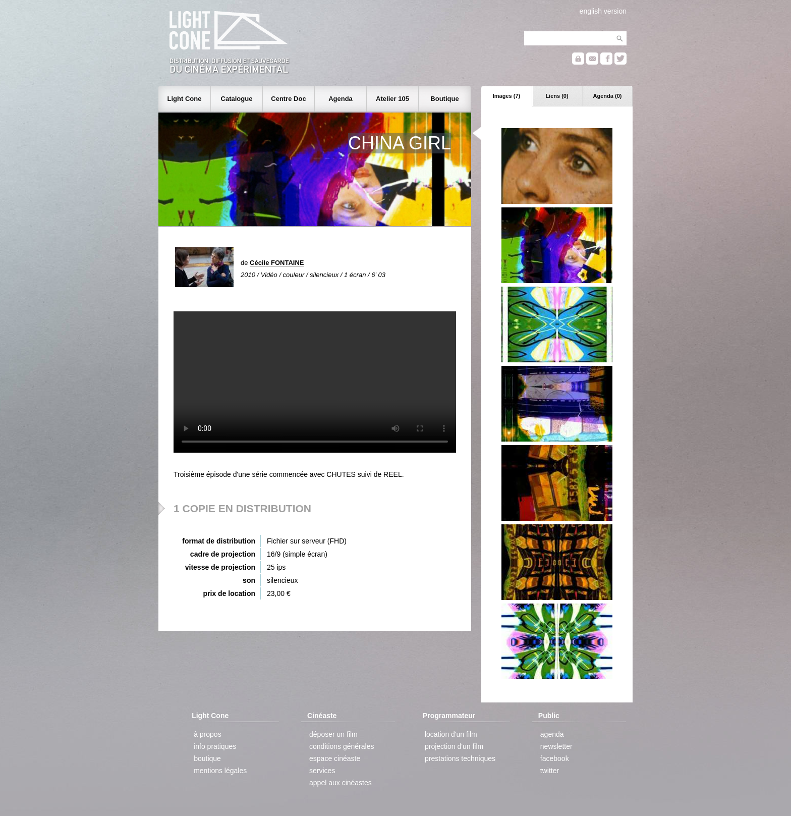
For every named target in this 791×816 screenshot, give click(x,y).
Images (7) (506, 96)
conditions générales (341, 746)
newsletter (556, 746)
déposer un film (333, 734)
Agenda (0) (607, 96)
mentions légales (220, 771)
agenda (552, 734)
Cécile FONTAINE (277, 262)
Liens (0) (556, 96)
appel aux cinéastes (340, 783)
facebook (554, 758)
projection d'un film (454, 746)
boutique (207, 758)
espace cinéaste (334, 758)
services (322, 771)
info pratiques (215, 746)
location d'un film (451, 734)
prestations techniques (460, 758)
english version (603, 11)
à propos (207, 734)
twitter (549, 771)
